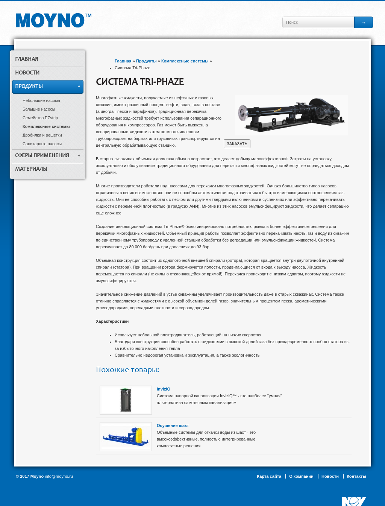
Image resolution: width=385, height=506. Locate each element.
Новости (27, 73)
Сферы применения (42, 156)
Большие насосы (39, 109)
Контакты (356, 476)
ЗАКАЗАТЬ (237, 143)
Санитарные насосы (42, 143)
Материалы (31, 169)
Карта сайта (269, 476)
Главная (26, 59)
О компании (301, 476)
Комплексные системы (46, 126)
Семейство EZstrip (40, 117)
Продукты (29, 87)
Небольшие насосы (41, 100)
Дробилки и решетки (42, 135)
